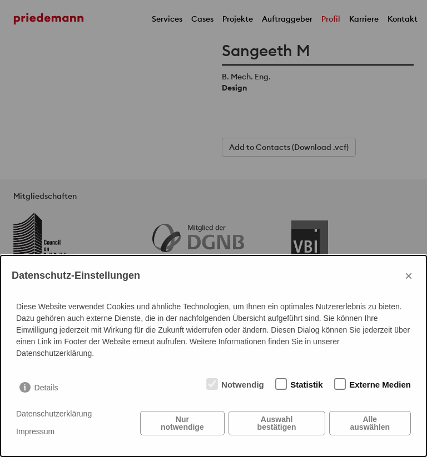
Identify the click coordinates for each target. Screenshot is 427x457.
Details (46, 387)
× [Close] (409, 275)
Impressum (35, 431)
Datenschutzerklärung (54, 413)
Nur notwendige (182, 423)
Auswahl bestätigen (276, 423)
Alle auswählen (370, 423)
